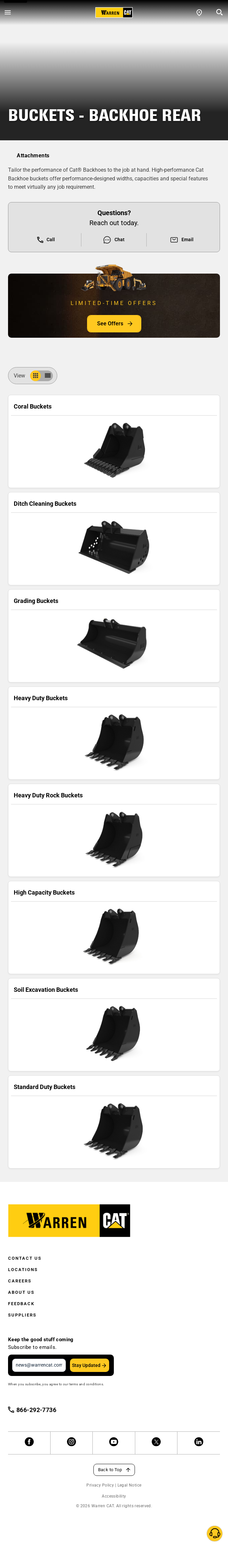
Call (46, 240)
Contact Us (25, 1258)
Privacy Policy (100, 1485)
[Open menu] (7, 12)
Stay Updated (86, 1365)
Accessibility (114, 1496)
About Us (21, 1292)
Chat (114, 240)
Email (182, 240)
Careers (19, 1280)
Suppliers (22, 1315)
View (22, 375)
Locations (23, 1269)
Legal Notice (130, 1485)
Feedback (21, 1303)
